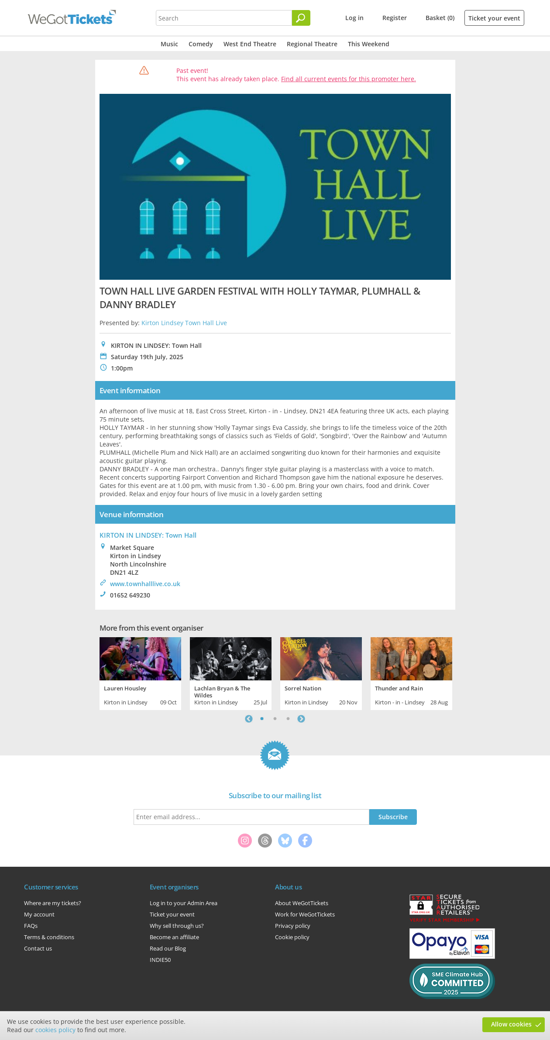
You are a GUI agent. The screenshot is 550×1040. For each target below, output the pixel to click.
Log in (354, 18)
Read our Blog (168, 948)
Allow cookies (511, 1024)
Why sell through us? (177, 926)
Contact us (38, 948)
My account (39, 914)
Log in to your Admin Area (183, 903)
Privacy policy (292, 926)
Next (301, 718)
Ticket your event (494, 18)
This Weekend (368, 44)
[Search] (301, 18)
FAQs (31, 926)
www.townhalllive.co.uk (145, 584)
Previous (248, 718)
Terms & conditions (49, 937)
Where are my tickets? (52, 903)
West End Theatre (249, 44)
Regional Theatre (312, 44)
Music (169, 44)
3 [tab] (288, 718)
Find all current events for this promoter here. (348, 79)
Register (394, 18)
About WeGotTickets (301, 903)
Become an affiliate (174, 937)
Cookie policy (292, 937)
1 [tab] (262, 718)
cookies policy (55, 1030)
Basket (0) (440, 18)
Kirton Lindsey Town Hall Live (184, 323)
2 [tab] (275, 718)
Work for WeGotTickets (305, 914)
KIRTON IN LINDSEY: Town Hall (148, 535)
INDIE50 (160, 960)
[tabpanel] (140, 672)
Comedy (201, 44)
